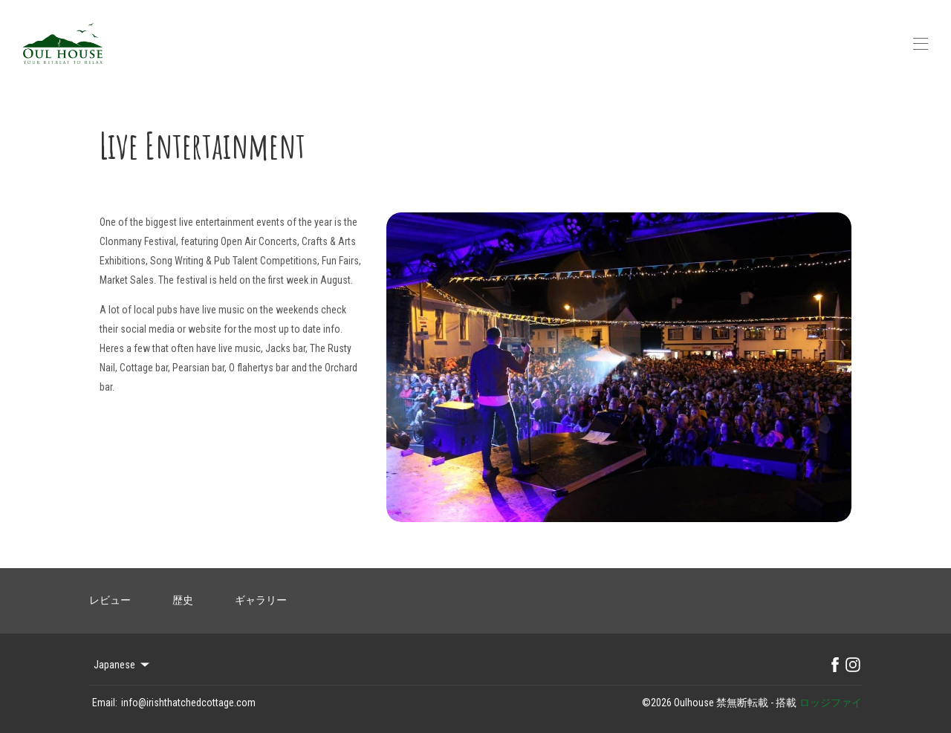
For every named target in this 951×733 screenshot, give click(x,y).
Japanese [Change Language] (123, 664)
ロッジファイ (830, 702)
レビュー (110, 600)
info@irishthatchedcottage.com (188, 702)
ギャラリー (261, 600)
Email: (104, 702)
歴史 (182, 600)
